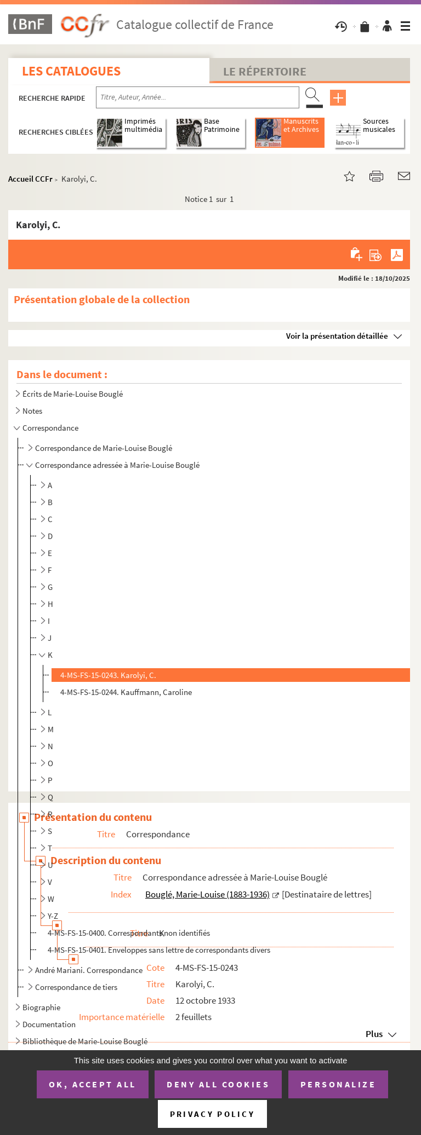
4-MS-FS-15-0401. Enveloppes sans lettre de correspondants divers (159, 950)
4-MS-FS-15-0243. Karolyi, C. (108, 675)
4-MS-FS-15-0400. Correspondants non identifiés (129, 933)
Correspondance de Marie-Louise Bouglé (103, 448)
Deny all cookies (218, 1084)
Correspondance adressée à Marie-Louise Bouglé (117, 465)
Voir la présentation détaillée (337, 336)
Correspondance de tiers (76, 987)
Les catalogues (71, 70)
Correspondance (50, 427)
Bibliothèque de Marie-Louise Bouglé (84, 1041)
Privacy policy (212, 1114)
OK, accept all (92, 1084)
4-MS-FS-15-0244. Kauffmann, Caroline (126, 692)
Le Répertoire (264, 71)
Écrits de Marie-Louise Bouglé (72, 394)
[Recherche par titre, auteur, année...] (197, 97)
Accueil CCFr (30, 178)
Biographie (41, 1007)
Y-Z (53, 916)
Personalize (338, 1084)
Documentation (49, 1024)
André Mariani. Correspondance (89, 970)
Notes (32, 411)
